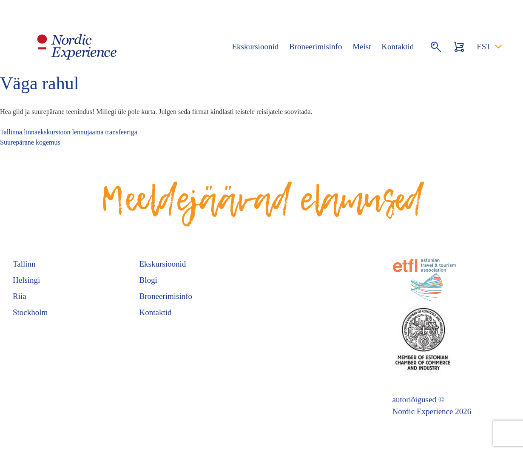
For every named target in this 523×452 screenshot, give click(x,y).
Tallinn (24, 263)
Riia (19, 296)
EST (484, 47)
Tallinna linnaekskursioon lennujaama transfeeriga (68, 132)
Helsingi (26, 280)
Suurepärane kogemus (30, 142)
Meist (361, 46)
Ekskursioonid (255, 46)
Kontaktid (397, 46)
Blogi (148, 280)
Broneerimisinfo (315, 46)
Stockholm (30, 312)
